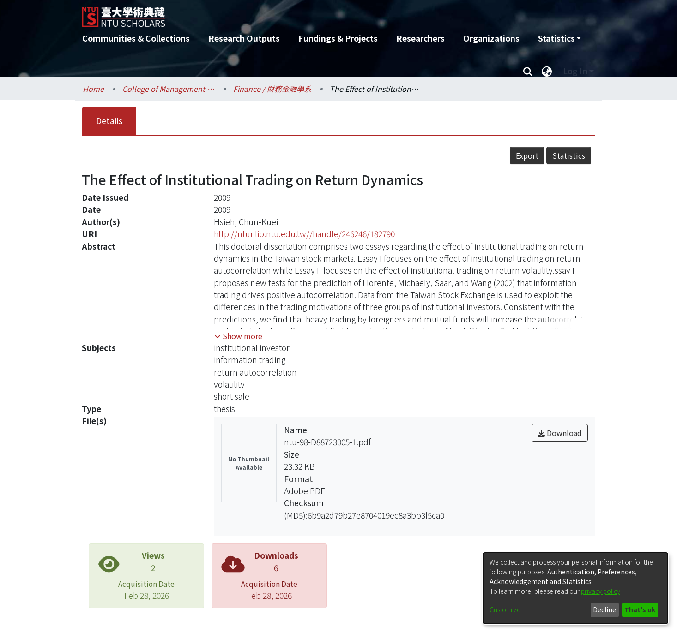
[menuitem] (559, 38)
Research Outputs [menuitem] (244, 38)
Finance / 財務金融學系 (272, 88)
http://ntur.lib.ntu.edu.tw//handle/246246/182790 (304, 233)
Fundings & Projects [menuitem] (338, 38)
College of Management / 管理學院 (168, 88)
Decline (604, 609)
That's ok (639, 609)
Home (93, 88)
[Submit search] (527, 71)
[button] (238, 336)
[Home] (289, 13)
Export (527, 155)
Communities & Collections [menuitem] (136, 38)
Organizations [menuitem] (491, 38)
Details (109, 120)
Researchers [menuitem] (420, 38)
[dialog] (575, 588)
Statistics (568, 155)
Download (560, 432)
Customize (505, 609)
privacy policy (600, 591)
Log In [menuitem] (575, 71)
